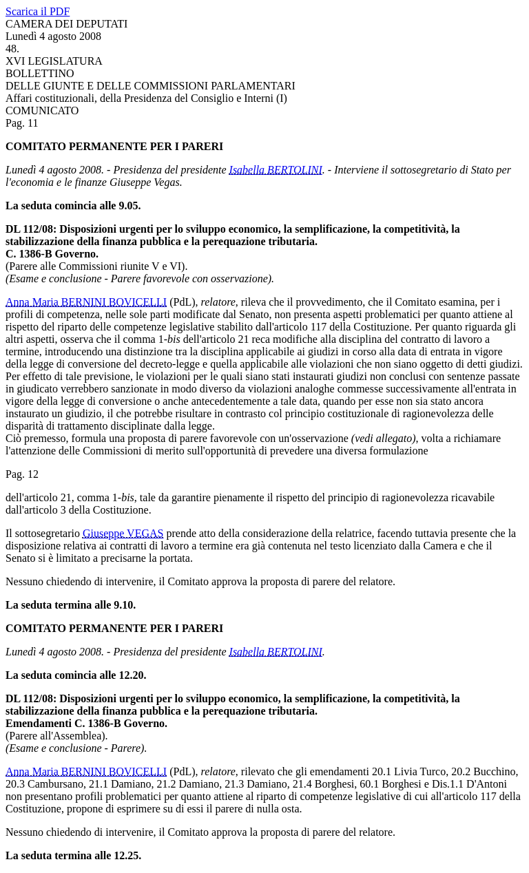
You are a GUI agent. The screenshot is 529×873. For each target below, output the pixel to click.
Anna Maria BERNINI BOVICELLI (86, 302)
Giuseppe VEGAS (123, 533)
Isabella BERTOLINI (275, 170)
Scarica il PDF (38, 11)
